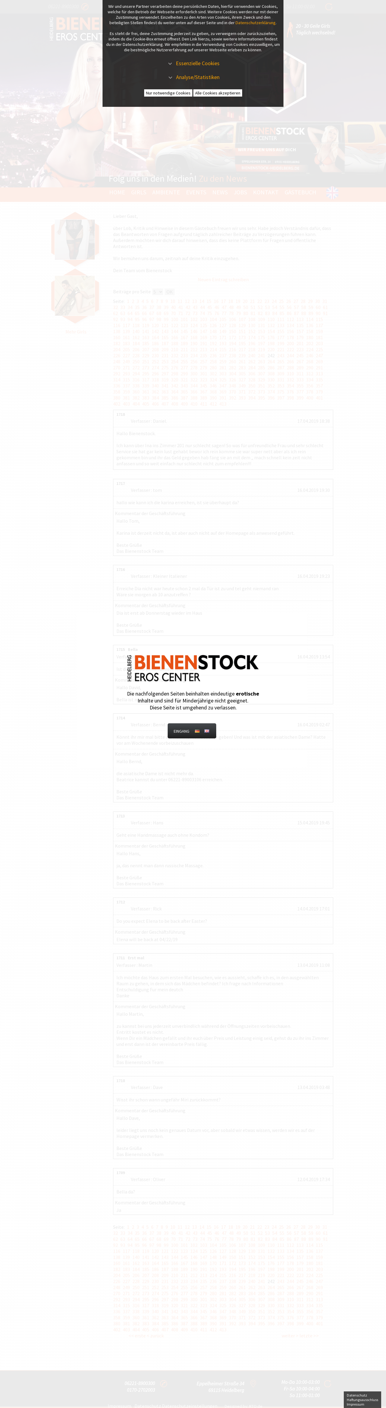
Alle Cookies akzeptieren (217, 93)
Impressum (355, 1404)
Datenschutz (357, 1395)
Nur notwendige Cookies (168, 93)
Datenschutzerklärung (256, 22)
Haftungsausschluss (362, 1399)
